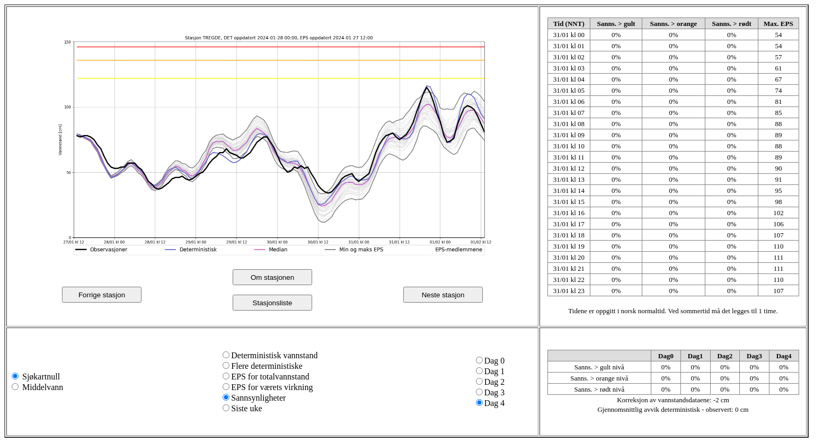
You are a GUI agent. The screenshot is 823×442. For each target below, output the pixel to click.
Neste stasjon (443, 295)
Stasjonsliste (273, 303)
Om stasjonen (272, 277)
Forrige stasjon (101, 295)
